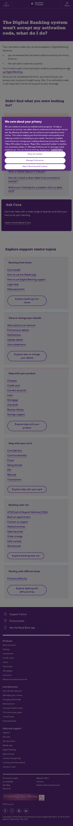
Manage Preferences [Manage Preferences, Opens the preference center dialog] (35, 160)
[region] (36, 144)
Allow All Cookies (35, 154)
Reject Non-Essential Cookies (35, 166)
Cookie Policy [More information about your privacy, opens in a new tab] (57, 150)
